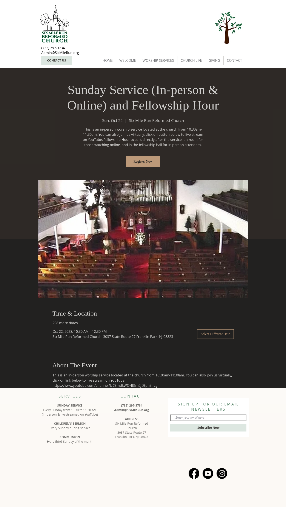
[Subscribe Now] (208, 427)
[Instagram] (222, 473)
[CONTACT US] (56, 60)
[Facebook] (194, 473)
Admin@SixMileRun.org (131, 410)
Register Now (143, 161)
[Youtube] (208, 473)
